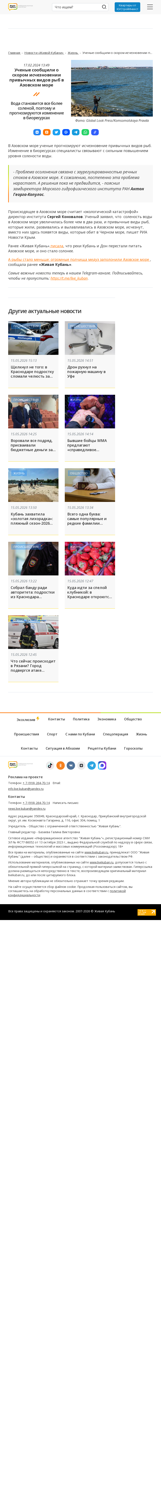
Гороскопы (133, 748)
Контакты (56, 719)
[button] (37, 132)
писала (56, 245)
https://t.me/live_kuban (69, 278)
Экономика (106, 719)
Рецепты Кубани (102, 748)
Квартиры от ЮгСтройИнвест (127, 7)
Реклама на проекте (25, 777)
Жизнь (73, 53)
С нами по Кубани (80, 734)
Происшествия (26, 326)
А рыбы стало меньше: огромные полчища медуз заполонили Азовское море (79, 259)
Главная (14, 53)
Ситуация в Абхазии (63, 748)
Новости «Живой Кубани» (44, 53)
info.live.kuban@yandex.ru (26, 789)
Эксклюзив (28, 719)
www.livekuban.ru (96, 852)
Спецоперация (25, 620)
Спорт (52, 734)
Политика (81, 719)
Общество (79, 473)
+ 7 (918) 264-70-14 (36, 783)
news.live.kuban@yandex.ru (26, 809)
